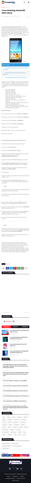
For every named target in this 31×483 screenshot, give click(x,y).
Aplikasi (25, 417)
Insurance (22, 422)
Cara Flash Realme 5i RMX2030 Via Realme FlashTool (19, 338)
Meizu (4, 427)
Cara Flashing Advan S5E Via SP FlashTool (16, 77)
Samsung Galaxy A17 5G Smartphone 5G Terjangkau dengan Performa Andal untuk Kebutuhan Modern (15, 366)
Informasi (15, 422)
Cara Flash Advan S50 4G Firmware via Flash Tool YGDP (15, 68)
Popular (6, 327)
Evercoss (16, 419)
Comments (24, 327)
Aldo (14, 417)
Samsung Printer (17, 446)
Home (3, 7)
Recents (15, 327)
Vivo (20, 434)
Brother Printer (6, 443)
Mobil (9, 427)
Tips (24, 432)
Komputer (16, 424)
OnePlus (15, 427)
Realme (12, 429)
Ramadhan (5, 429)
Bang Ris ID (9, 321)
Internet (4, 424)
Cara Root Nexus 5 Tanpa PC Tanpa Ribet (15, 380)
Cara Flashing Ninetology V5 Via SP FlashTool (16, 396)
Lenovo (23, 424)
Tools (4, 434)
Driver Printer (15, 480)
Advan (7, 7)
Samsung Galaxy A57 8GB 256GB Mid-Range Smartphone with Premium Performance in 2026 (16, 374)
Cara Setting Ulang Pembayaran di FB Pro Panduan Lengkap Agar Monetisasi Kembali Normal (15, 407)
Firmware (23, 419)
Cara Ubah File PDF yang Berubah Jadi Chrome (19, 331)
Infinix (9, 422)
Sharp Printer (6, 448)
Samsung (13, 432)
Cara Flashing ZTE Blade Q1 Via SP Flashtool (15, 391)
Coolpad (10, 419)
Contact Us (15, 476)
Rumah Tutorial (21, 478)
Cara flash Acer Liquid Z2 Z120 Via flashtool (15, 386)
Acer (4, 417)
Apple (4, 419)
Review (18, 429)
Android (19, 417)
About (8, 476)
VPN (15, 434)
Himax (4, 422)
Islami (10, 424)
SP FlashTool (6, 432)
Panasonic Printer (7, 446)
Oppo (20, 427)
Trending (10, 434)
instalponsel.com (10, 478)
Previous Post (6, 312)
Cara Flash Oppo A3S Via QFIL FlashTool (18, 344)
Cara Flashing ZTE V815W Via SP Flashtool (15, 401)
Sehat (19, 432)
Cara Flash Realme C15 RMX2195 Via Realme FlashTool (19, 351)
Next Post (26, 312)
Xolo (24, 434)
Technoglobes (12, 474)
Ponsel (26, 427)
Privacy (22, 476)
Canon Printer (15, 443)
